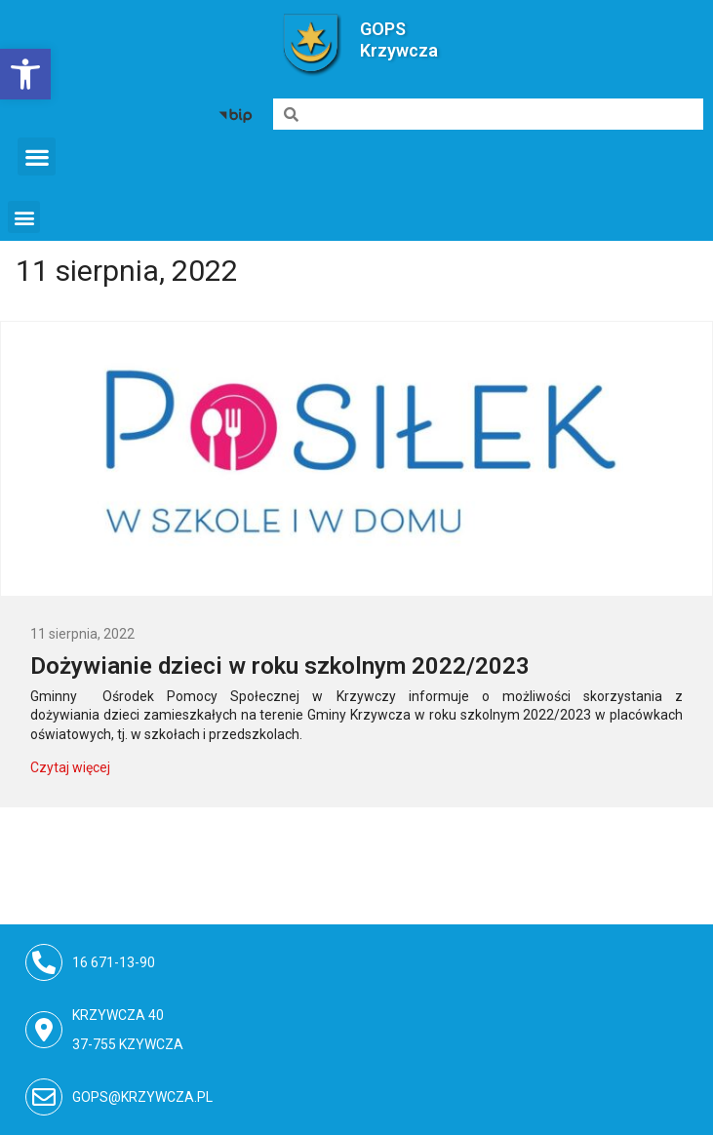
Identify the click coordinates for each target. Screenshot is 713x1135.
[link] (25, 74)
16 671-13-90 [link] (115, 962)
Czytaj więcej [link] (70, 767)
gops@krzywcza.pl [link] (142, 1097)
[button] (37, 156)
